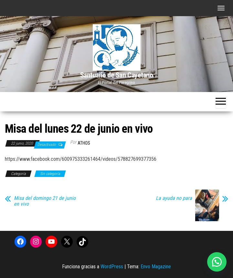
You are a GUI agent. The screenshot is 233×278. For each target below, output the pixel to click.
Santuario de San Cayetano (116, 75)
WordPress (112, 266)
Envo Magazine (156, 266)
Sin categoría (50, 173)
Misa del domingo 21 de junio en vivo (45, 201)
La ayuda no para (174, 198)
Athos (84, 143)
